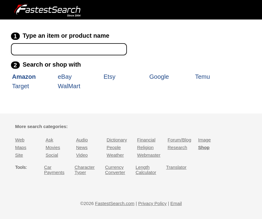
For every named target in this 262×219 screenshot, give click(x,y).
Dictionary (117, 139)
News (82, 147)
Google (159, 76)
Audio (82, 139)
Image (204, 139)
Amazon (24, 76)
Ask (49, 139)
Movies (53, 147)
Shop (204, 147)
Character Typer (85, 170)
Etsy (110, 76)
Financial (146, 139)
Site (19, 155)
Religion (145, 147)
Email (176, 203)
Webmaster (148, 155)
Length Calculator (146, 170)
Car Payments (54, 170)
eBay (65, 76)
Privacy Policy (152, 203)
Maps (21, 147)
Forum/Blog (180, 139)
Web (20, 139)
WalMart (69, 86)
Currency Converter (115, 170)
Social (52, 155)
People (114, 147)
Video (82, 155)
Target (20, 86)
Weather (115, 155)
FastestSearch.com (115, 203)
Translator (176, 167)
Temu (202, 76)
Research (177, 147)
